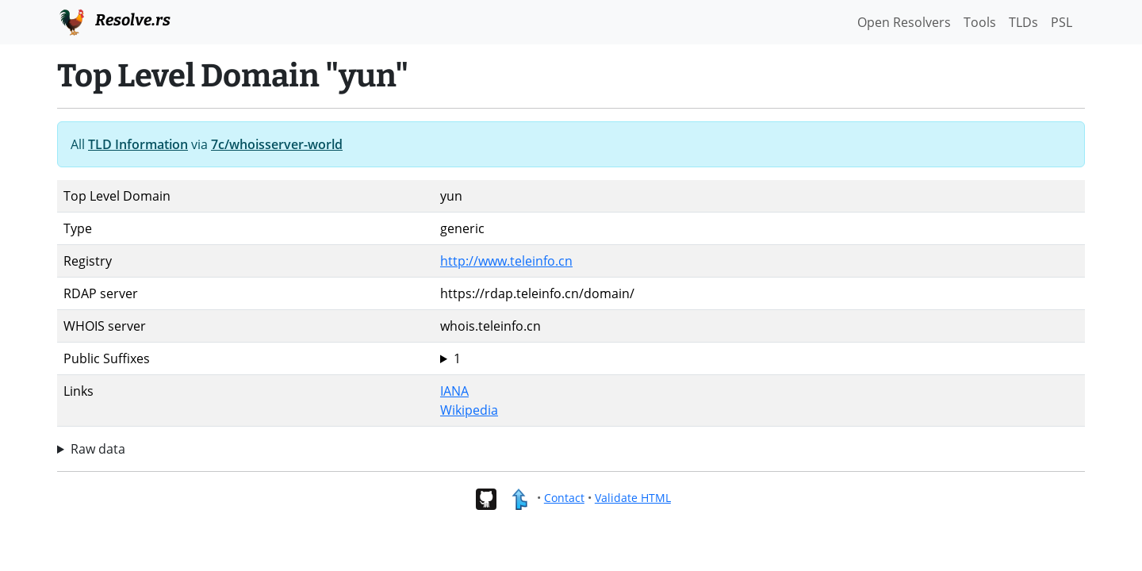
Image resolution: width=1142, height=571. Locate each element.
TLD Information (138, 144)
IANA (454, 391)
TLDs (1023, 22)
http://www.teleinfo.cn (506, 261)
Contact (564, 497)
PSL (1061, 22)
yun (759, 358)
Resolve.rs (114, 20)
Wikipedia (469, 410)
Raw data (98, 449)
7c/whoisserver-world (277, 144)
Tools (980, 22)
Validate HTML (633, 497)
